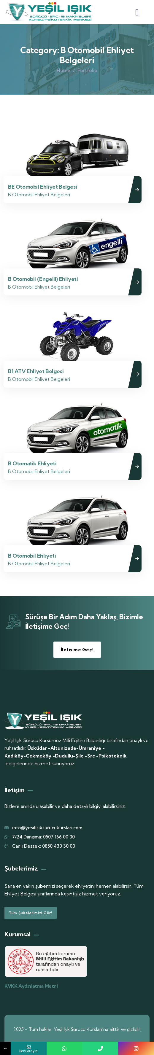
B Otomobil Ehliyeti (32, 555)
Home (63, 70)
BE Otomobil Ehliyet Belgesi (42, 186)
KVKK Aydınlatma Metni (31, 986)
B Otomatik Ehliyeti (32, 463)
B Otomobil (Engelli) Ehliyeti (43, 279)
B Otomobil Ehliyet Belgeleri (39, 195)
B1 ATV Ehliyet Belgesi (35, 371)
